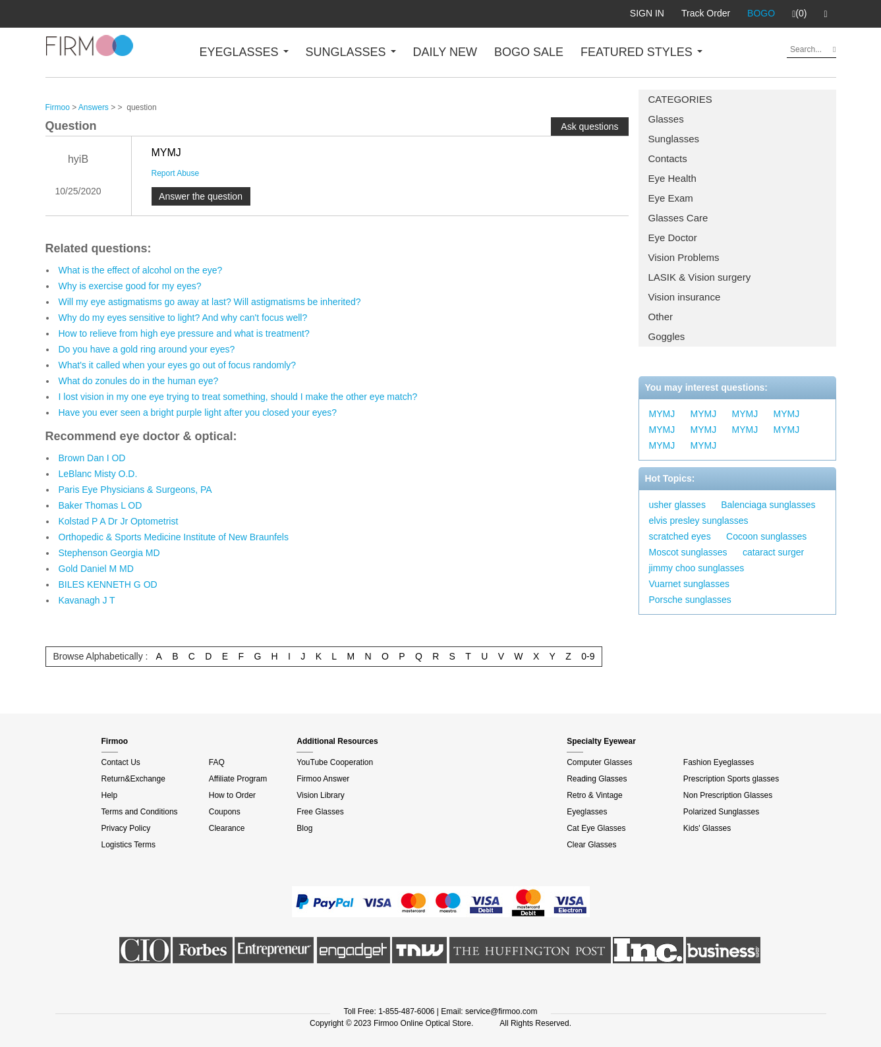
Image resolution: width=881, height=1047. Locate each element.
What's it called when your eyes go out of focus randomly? (178, 365)
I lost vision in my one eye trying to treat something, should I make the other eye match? (238, 396)
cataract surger (773, 552)
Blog (304, 828)
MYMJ (662, 414)
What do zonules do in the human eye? (139, 381)
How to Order (232, 795)
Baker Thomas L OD (100, 505)
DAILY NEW (445, 52)
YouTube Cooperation (335, 762)
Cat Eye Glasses (596, 828)
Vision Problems (684, 257)
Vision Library (320, 795)
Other (660, 316)
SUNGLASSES (351, 52)
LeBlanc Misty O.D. (98, 473)
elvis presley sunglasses (699, 520)
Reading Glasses (597, 778)
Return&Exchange (133, 778)
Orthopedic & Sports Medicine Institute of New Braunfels (174, 537)
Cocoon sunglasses (766, 536)
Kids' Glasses (707, 828)
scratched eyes (680, 536)
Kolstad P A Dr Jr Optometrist (119, 521)
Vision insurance (684, 296)
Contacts (667, 158)
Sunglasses (674, 138)
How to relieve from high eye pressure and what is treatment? (184, 333)
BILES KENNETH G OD (108, 584)
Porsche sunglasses (690, 599)
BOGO (761, 13)
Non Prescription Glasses (727, 795)
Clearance (227, 828)
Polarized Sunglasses (721, 811)
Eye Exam (670, 198)
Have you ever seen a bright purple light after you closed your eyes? (198, 412)
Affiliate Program (238, 778)
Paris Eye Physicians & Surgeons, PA (135, 489)
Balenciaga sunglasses (768, 504)
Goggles (666, 336)
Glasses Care (678, 217)
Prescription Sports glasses (731, 778)
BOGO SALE (528, 52)
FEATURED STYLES (641, 52)
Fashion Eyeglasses (718, 762)
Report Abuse (176, 173)
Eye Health (672, 178)
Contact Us (120, 762)
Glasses (666, 119)
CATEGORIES (680, 99)
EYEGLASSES (244, 52)
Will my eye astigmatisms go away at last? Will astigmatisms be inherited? (210, 302)
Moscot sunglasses (688, 552)
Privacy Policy (126, 828)
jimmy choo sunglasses (697, 568)
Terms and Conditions (139, 811)
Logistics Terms (128, 844)
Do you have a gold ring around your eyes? (147, 349)
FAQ (217, 762)
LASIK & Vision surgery (699, 277)
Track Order (705, 13)
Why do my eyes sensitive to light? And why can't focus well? (183, 317)
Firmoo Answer (323, 778)
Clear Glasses (591, 844)
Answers (93, 107)
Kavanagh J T (87, 600)
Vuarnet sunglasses (689, 584)
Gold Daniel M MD (96, 568)
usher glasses (677, 504)
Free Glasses (320, 811)
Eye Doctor (672, 237)
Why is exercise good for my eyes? (130, 286)
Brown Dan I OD (92, 458)
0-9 (587, 656)
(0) (799, 14)
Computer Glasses (599, 762)
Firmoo (57, 107)
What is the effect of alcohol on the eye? (141, 270)
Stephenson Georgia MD (109, 553)
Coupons (225, 811)
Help (109, 795)
